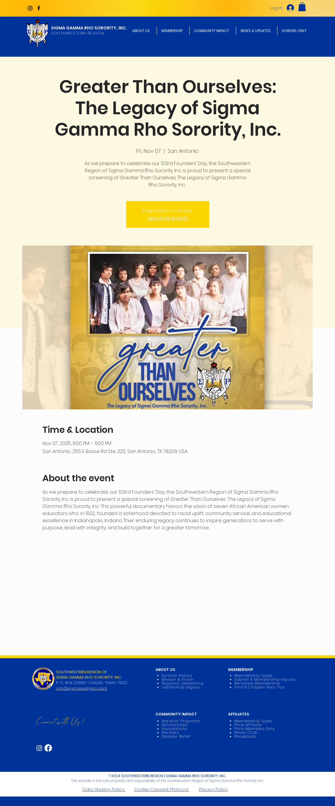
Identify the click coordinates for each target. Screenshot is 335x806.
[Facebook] (39, 8)
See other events (167, 217)
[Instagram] (30, 8)
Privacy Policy (213, 789)
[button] (302, 6)
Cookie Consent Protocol (161, 789)
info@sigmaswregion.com (81, 688)
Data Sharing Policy (104, 789)
